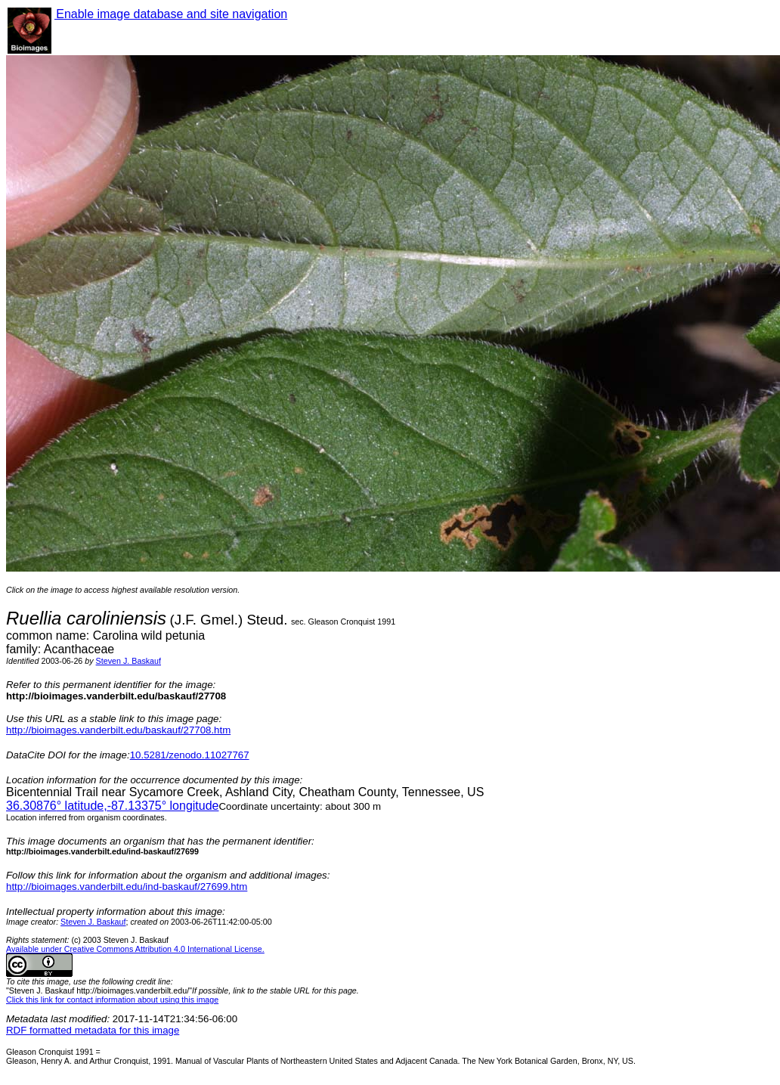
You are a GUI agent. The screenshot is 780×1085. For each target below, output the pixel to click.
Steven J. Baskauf (128, 660)
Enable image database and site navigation (170, 14)
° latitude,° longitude (112, 805)
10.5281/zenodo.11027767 (189, 755)
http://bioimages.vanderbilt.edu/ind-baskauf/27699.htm (126, 886)
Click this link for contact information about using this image (112, 999)
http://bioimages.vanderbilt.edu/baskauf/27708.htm (118, 730)
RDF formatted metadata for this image (92, 1030)
